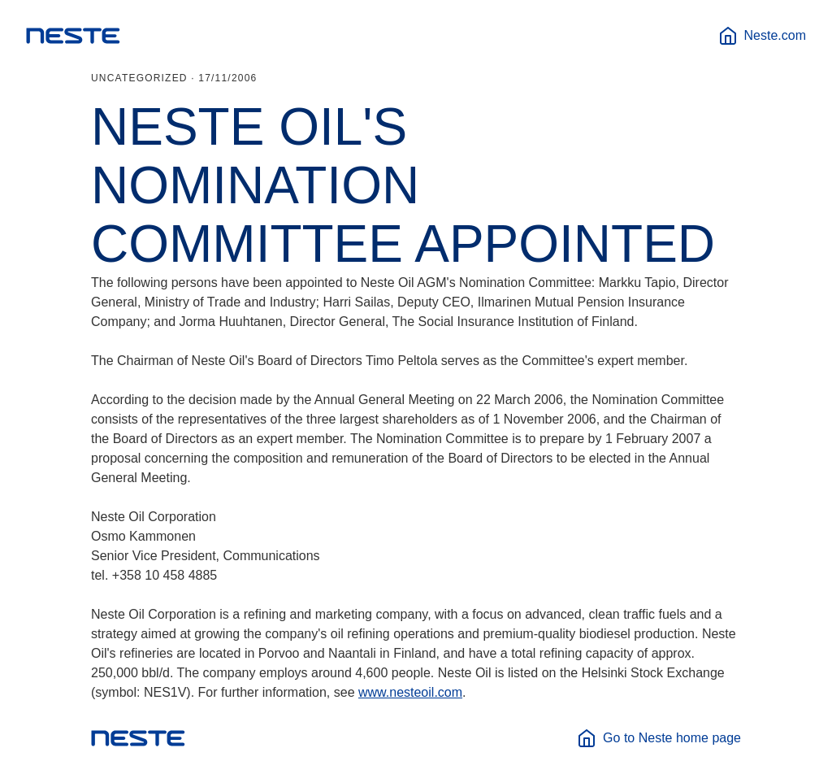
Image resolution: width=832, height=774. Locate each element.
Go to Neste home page (659, 738)
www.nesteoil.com (410, 692)
